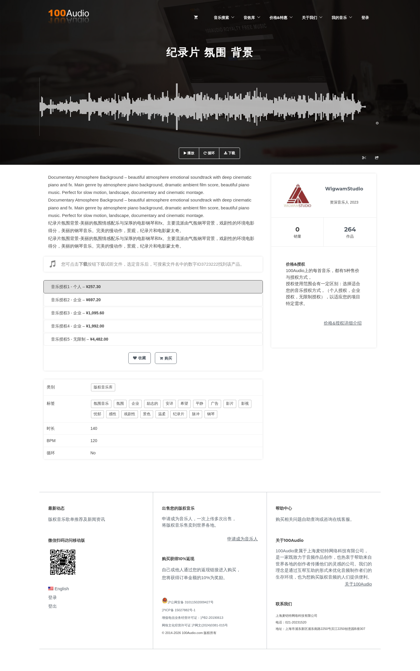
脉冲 (196, 414)
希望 (184, 403)
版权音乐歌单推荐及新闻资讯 (76, 519)
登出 (52, 606)
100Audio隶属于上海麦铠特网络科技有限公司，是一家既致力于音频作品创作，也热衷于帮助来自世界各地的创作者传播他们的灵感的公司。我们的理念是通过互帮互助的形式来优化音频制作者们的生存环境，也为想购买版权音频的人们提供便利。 (324, 563)
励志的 (152, 403)
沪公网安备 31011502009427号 (191, 602)
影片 (230, 403)
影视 (245, 403)
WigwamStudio (344, 189)
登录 (365, 17)
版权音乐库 (103, 387)
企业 (135, 403)
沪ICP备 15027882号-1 (178, 610)
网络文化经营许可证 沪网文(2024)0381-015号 (195, 625)
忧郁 (97, 414)
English (58, 588)
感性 (112, 414)
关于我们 (309, 17)
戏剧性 (129, 414)
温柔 (162, 414)
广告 (214, 403)
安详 (169, 403)
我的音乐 (339, 17)
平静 (199, 403)
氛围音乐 (101, 403)
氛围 (120, 403)
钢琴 (211, 414)
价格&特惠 (278, 17)
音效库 (249, 17)
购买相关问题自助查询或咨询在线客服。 (315, 519)
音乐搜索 (221, 17)
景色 (146, 414)
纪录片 (178, 414)
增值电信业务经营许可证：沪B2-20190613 (192, 617)
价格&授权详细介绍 (343, 322)
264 (350, 229)
